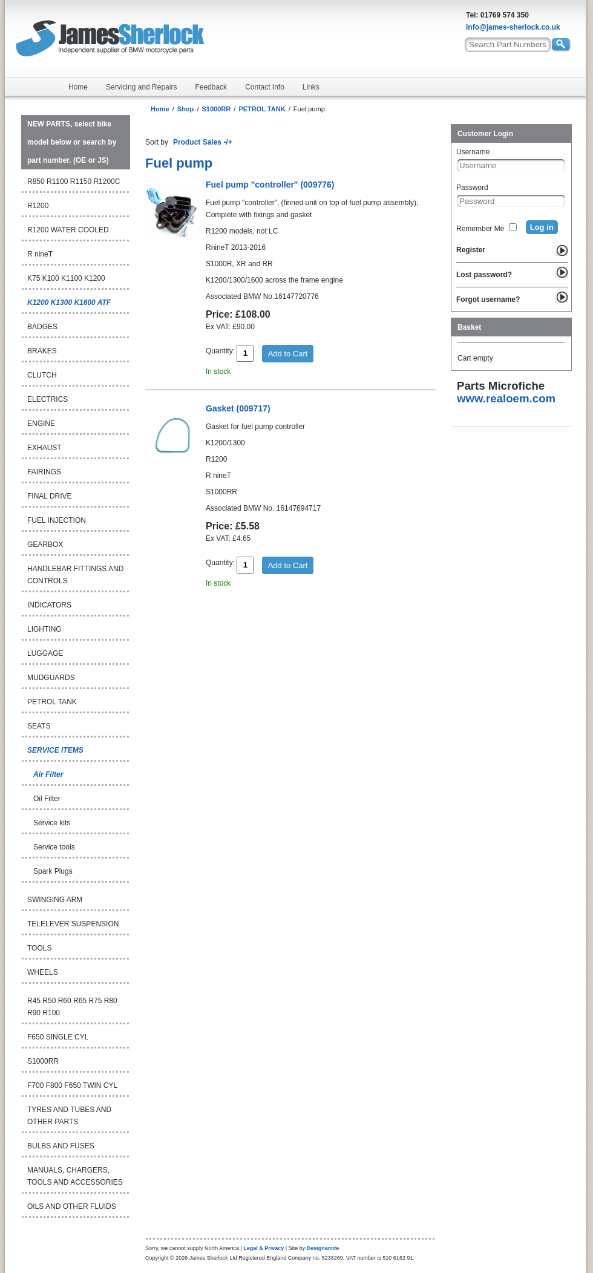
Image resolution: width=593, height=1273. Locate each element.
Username (473, 152)
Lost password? (484, 274)
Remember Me (480, 228)
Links (311, 87)
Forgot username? (488, 299)
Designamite (323, 1248)
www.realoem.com (506, 398)
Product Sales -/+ (202, 142)
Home (78, 87)
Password (472, 187)
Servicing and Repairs (141, 87)
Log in (542, 227)
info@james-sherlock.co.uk (513, 27)
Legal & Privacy (263, 1248)
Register (470, 250)
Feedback (211, 87)
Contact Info (264, 87)
